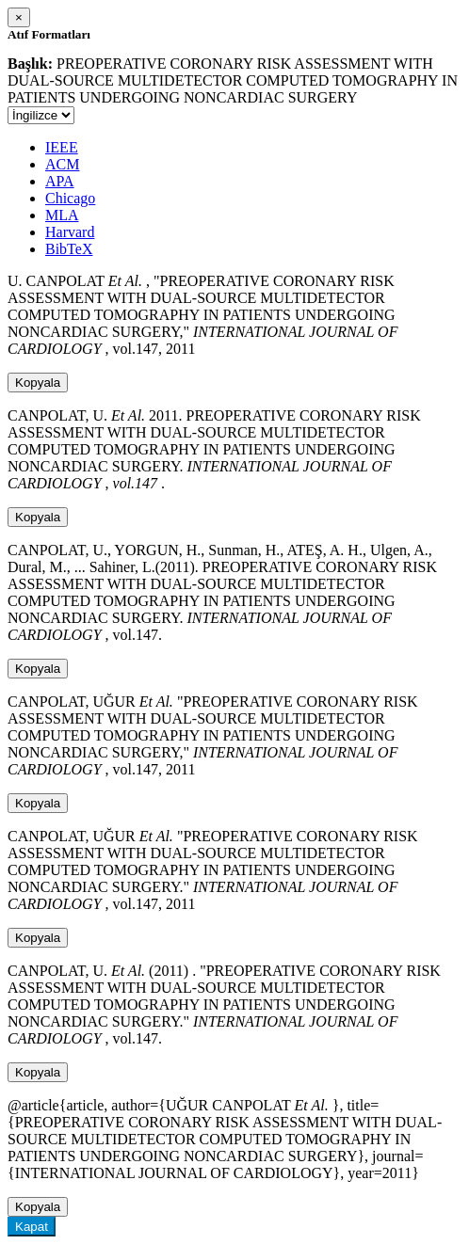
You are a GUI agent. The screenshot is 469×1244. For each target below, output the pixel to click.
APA (59, 181)
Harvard (69, 232)
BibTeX (68, 249)
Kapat (31, 1227)
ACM (62, 164)
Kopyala (37, 382)
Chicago (70, 198)
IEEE (61, 147)
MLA (62, 215)
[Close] (19, 17)
